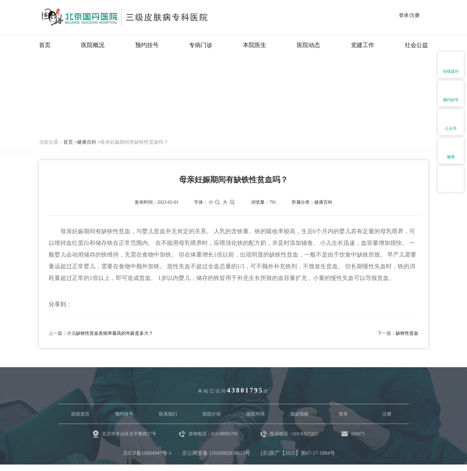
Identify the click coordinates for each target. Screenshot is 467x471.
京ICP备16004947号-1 (147, 453)
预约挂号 (147, 45)
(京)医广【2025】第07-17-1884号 (298, 453)
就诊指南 (299, 414)
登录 (343, 414)
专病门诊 (200, 45)
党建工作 (362, 45)
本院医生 (254, 45)
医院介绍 (212, 414)
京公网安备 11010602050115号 (216, 453)
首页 (45, 45)
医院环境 (255, 414)
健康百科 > (88, 142)
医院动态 (308, 45)
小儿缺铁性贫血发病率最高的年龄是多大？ (110, 333)
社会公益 (416, 45)
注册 (386, 414)
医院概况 (92, 45)
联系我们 (168, 414)
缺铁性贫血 (407, 333)
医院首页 (80, 414)
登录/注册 (409, 15)
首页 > (70, 142)
